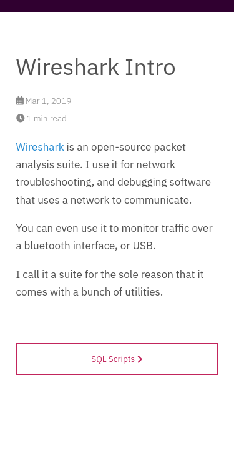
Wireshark (40, 147)
